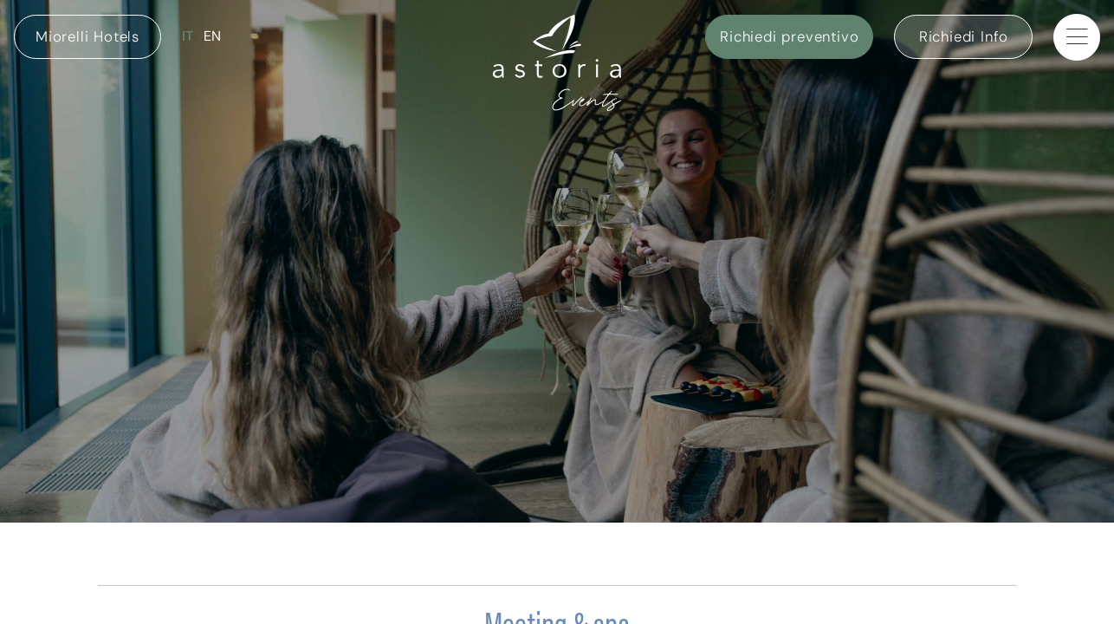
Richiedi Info (963, 36)
